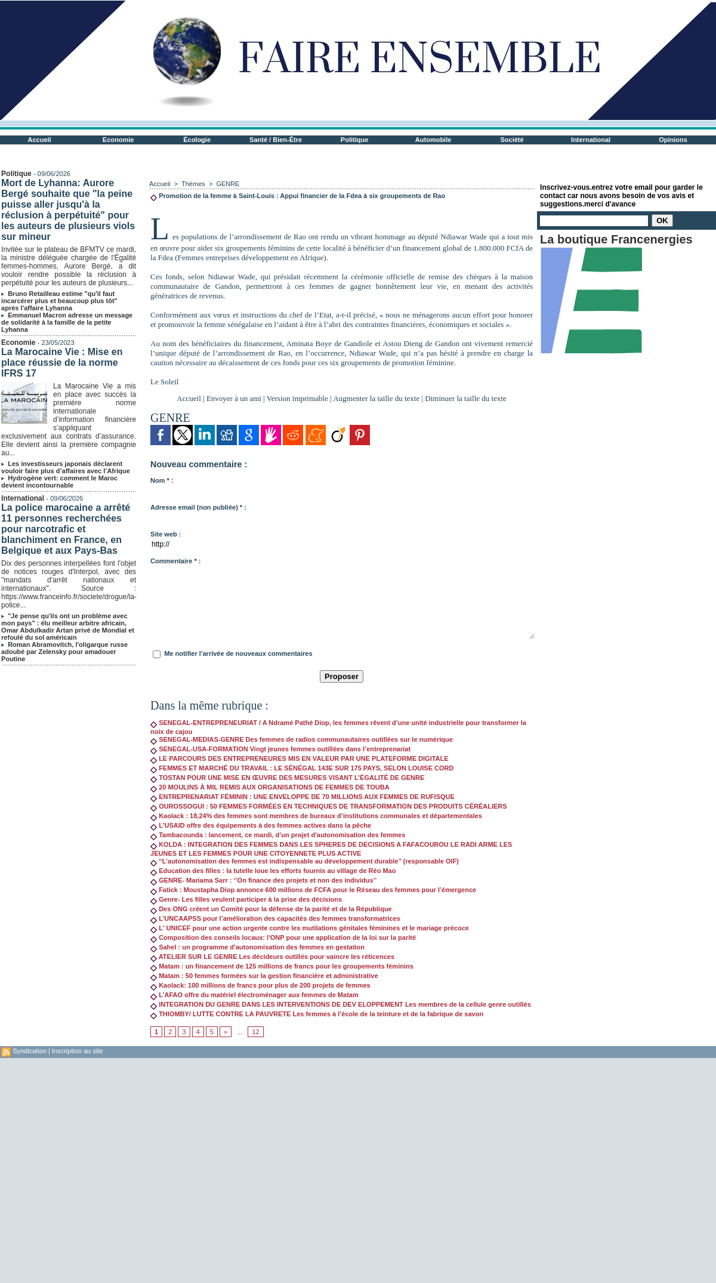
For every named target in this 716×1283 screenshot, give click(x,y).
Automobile (433, 139)
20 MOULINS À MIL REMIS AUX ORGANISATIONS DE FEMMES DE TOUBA (270, 787)
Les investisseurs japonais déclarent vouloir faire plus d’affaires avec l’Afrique (65, 467)
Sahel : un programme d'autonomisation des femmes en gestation (257, 947)
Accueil (39, 139)
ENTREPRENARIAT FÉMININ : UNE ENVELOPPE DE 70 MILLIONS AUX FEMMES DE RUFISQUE (302, 796)
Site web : (165, 534)
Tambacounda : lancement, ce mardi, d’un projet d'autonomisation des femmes (277, 834)
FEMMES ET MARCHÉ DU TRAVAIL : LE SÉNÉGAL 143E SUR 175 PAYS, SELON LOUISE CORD (301, 768)
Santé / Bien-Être (275, 139)
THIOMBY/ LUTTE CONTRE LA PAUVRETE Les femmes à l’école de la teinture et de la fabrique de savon (316, 1013)
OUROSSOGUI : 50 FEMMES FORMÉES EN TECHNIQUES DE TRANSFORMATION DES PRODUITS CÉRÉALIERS (328, 806)
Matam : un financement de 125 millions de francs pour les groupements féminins (281, 966)
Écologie (197, 139)
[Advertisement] (112, 1170)
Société (512, 139)
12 (255, 1031)
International (590, 139)
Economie (118, 139)
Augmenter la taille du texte (376, 398)
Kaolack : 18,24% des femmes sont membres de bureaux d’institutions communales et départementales (316, 815)
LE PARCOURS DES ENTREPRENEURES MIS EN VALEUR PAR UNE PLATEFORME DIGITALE (299, 758)
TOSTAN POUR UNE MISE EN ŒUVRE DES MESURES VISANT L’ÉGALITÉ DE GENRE (287, 777)
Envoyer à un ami (233, 398)
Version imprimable (297, 398)
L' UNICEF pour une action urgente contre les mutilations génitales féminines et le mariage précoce (309, 928)
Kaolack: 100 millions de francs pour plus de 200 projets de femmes (260, 985)
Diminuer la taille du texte (465, 398)
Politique (354, 139)
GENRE (227, 183)
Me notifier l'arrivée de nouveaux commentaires (238, 653)
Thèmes (193, 183)
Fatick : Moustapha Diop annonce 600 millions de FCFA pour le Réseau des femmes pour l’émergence (313, 889)
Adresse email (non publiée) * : (198, 507)
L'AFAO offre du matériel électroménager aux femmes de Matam (254, 994)
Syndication (30, 1050)
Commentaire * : (175, 561)
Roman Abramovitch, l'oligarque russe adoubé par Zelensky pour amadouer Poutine (64, 651)
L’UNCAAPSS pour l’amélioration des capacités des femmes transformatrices (275, 918)
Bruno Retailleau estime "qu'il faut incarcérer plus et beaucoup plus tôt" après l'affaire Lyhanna (59, 301)
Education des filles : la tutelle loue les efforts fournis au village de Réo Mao (273, 870)
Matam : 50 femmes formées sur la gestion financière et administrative (264, 975)
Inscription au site (77, 1050)
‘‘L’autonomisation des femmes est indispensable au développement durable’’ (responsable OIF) (304, 861)
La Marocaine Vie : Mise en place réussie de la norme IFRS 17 (61, 362)
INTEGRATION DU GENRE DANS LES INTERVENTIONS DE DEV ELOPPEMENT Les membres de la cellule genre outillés (340, 1004)
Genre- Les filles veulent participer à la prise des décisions (246, 899)
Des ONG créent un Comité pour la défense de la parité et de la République (271, 908)
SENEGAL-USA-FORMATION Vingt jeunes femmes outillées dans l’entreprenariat (280, 748)
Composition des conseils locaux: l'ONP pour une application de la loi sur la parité (283, 937)
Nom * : (162, 480)
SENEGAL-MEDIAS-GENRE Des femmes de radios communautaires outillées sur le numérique (301, 739)
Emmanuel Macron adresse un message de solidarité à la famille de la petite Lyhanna (66, 322)
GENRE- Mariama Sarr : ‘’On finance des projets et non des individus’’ (263, 880)
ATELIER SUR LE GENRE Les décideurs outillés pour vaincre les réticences (272, 956)
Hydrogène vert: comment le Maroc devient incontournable (59, 481)
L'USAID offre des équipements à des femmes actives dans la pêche (260, 825)
